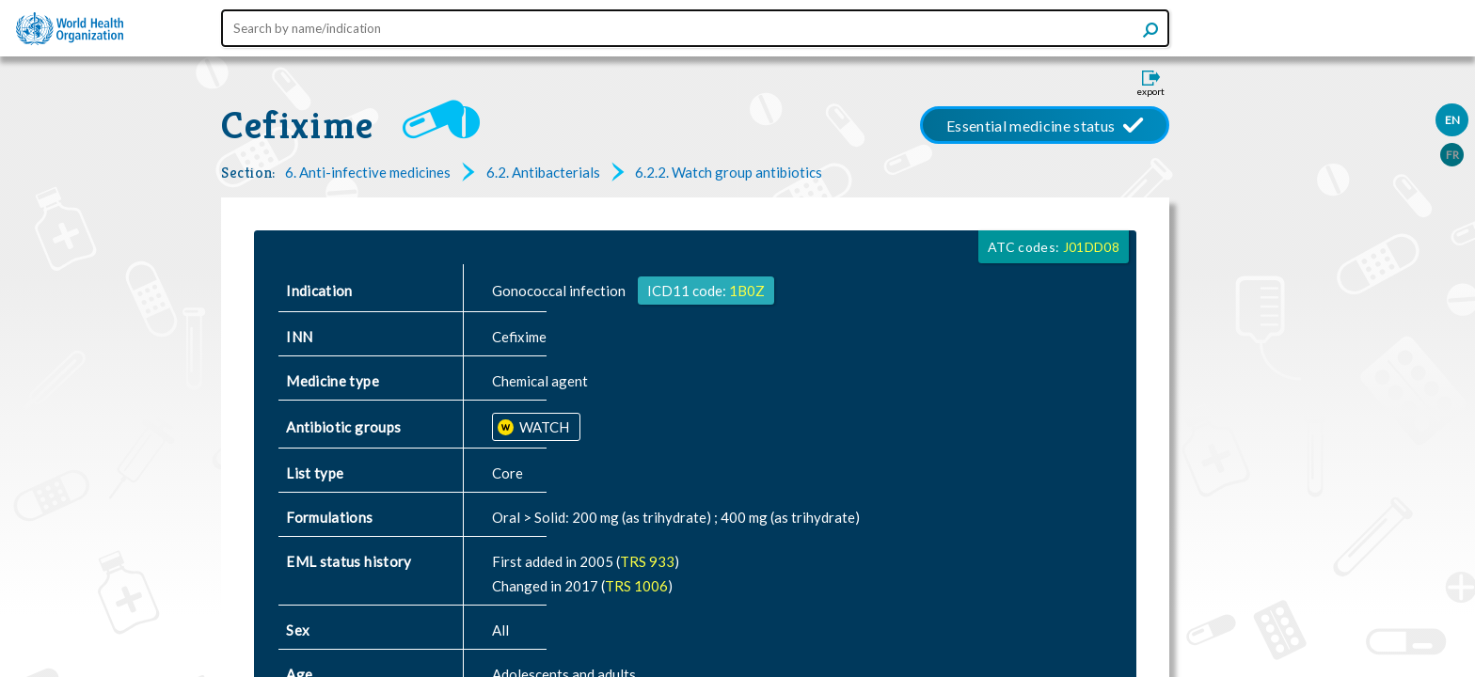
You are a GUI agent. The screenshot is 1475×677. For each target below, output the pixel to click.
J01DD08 (1091, 247)
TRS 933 (647, 561)
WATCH (542, 426)
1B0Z (747, 290)
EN (1452, 120)
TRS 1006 (636, 585)
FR (1452, 155)
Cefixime (297, 125)
